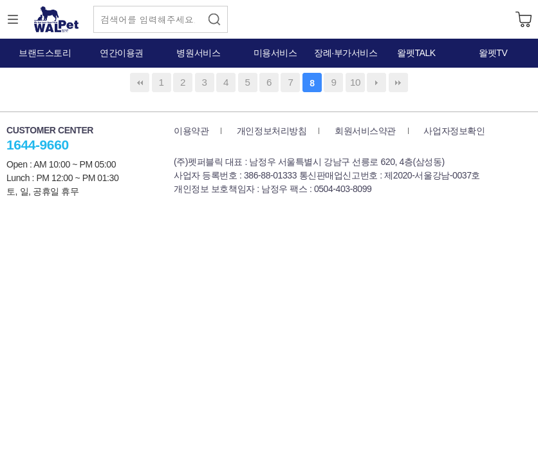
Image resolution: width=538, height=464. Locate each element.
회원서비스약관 (365, 131)
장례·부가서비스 (346, 53)
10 (355, 82)
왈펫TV (493, 53)
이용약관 (191, 131)
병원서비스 (198, 53)
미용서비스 (275, 53)
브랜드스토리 (45, 53)
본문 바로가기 (0, 0)
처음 (139, 82)
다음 (376, 82)
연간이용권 (122, 53)
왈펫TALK (416, 53)
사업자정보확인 (454, 131)
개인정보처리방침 (272, 131)
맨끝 (398, 82)
